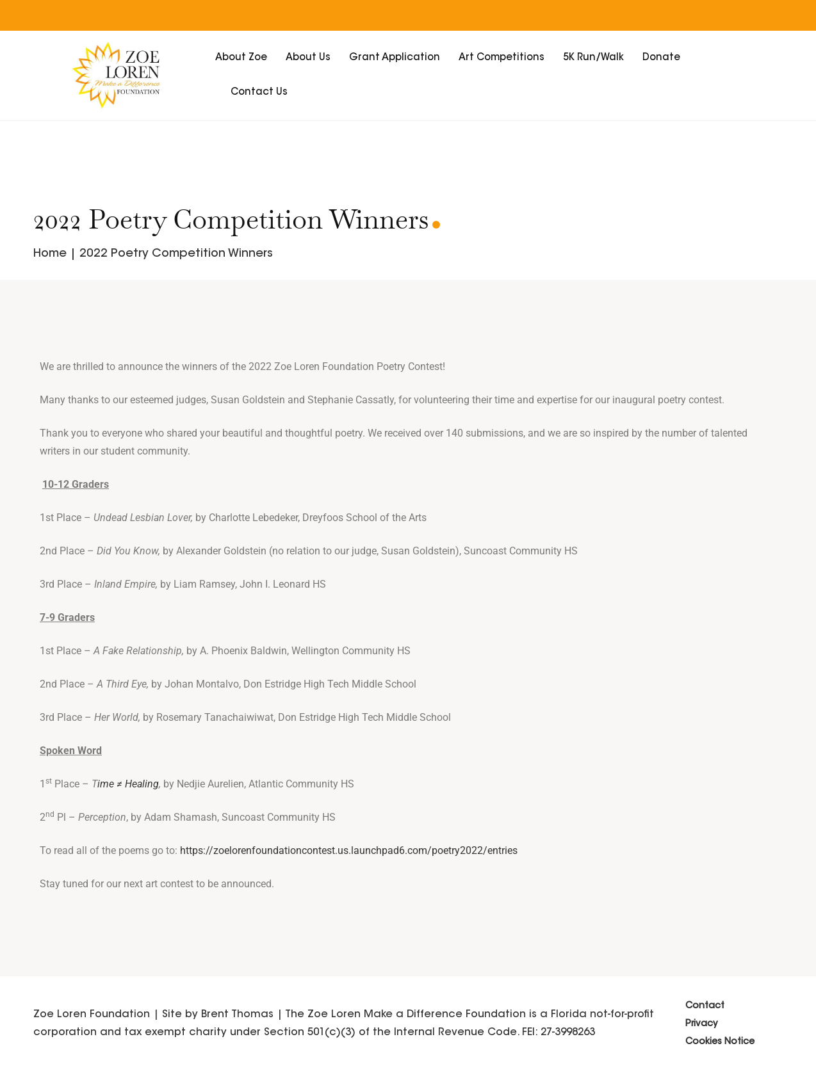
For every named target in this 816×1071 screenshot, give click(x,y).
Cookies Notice (720, 1042)
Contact (704, 1006)
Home (50, 254)
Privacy (701, 1024)
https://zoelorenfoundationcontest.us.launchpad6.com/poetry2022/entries (349, 850)
